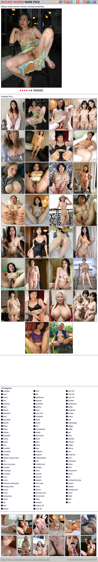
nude (37, 486)
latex (36, 442)
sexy (69, 436)
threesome (71, 471)
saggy (69, 426)
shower (70, 442)
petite (69, 407)
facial (4, 499)
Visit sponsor (38, 90)
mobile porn (39, 464)
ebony (4, 490)
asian (4, 397)
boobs (4, 439)
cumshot (5, 474)
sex (68, 432)
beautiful (5, 413)
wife (68, 499)
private (70, 413)
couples (5, 467)
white (69, 496)
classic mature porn (10, 458)
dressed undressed (10, 483)
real (68, 420)
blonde (5, 432)
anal (4, 394)
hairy (37, 410)
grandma (38, 404)
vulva (69, 493)
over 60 (70, 394)
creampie (6, 471)
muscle (37, 474)
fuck (36, 391)
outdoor (38, 502)
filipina (4, 509)
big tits (5, 423)
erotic (4, 493)
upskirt (70, 483)
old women (39, 496)
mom (37, 471)
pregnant (70, 410)
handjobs (38, 416)
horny (37, 423)
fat (3, 502)
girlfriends (39, 397)
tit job (69, 474)
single (69, 445)
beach (4, 410)
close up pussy (8, 464)
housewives (39, 429)
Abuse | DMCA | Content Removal (13, 560)
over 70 (70, 397)
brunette (5, 448)
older (37, 499)
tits (68, 477)
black (4, 429)
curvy (4, 480)
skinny (69, 448)
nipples (37, 480)
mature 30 (39, 506)
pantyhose (71, 404)
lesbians (38, 451)
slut (68, 451)
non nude (38, 483)
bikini (4, 426)
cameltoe (6, 451)
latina (37, 445)
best (4, 416)
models (38, 467)
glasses (38, 401)
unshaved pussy (73, 480)
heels (37, 420)
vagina (70, 486)
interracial (39, 436)
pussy (69, 416)
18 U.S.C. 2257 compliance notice (38, 560)
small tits (70, 455)
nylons (37, 490)
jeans (37, 439)
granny (37, 407)
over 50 (70, 391)
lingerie (38, 455)
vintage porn (72, 490)
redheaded (71, 423)
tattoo (69, 464)
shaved (70, 439)
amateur (5, 391)
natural (37, 477)
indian (37, 432)
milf (36, 461)
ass (3, 401)
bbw (4, 407)
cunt (4, 477)
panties (70, 401)
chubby (5, 455)
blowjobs (5, 436)
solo (68, 458)
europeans (6, 496)
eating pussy (7, 486)
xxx (68, 502)
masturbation (40, 458)
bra (3, 445)
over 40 (38, 509)
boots (4, 442)
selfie (69, 429)
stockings (71, 461)
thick (69, 467)
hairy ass (38, 413)
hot (36, 426)
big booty (6, 420)
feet (3, 506)
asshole (5, 404)
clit (3, 461)
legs (36, 448)
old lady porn (40, 493)
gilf (36, 394)
